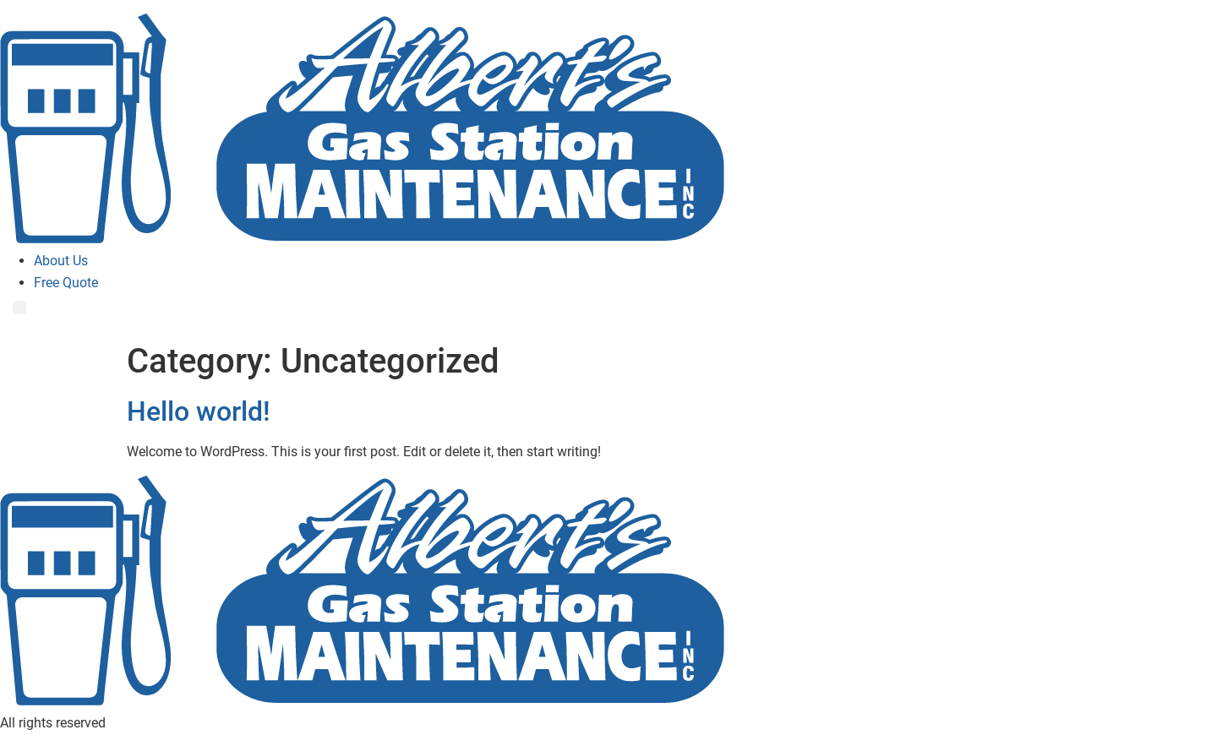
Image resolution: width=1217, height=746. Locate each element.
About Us (61, 261)
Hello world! (198, 411)
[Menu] (19, 307)
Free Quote (66, 283)
